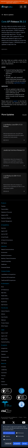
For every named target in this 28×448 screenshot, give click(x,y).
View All (24, 114)
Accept (25, 443)
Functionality (20, 436)
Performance (20, 433)
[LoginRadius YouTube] (23, 422)
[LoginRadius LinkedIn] (4, 422)
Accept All (17, 443)
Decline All (8, 443)
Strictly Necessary (9, 433)
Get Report (16, 2)
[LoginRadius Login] (21, 6)
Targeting (7, 436)
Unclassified (7, 439)
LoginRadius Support (19, 83)
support (15, 101)
